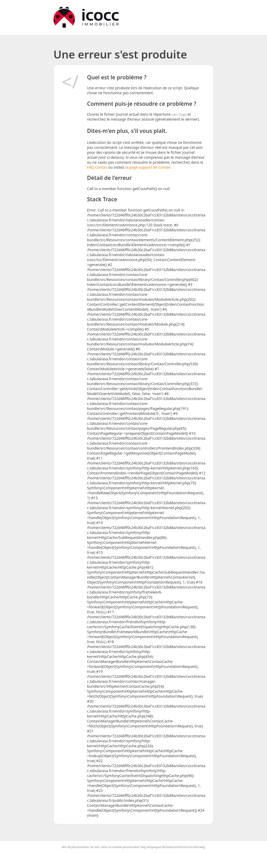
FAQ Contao (97, 167)
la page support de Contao (148, 167)
